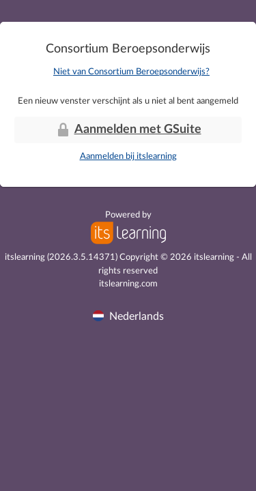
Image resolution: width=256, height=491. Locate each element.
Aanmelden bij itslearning (128, 156)
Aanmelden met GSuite (128, 129)
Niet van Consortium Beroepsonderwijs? (131, 72)
